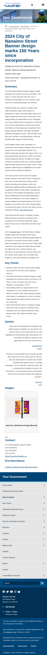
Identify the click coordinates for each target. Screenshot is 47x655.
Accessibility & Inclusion (11, 575)
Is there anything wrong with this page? (21, 467)
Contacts (6, 533)
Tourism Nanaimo (9, 557)
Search (37, 4)
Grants (5, 563)
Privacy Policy (22, 646)
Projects (5, 551)
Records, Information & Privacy (14, 521)
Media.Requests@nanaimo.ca (16, 456)
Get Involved (7, 485)
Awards (5, 569)
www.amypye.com (26, 210)
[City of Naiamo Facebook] (4, 592)
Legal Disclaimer (8, 646)
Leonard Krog (37, 346)
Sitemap (33, 646)
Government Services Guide (13, 491)
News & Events (25, 26)
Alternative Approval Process (13, 509)
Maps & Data (7, 545)
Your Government (17, 18)
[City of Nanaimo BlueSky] (19, 592)
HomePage (6, 26)
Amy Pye (38, 382)
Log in (32, 4)
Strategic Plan (15, 232)
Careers (5, 539)
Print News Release (15, 461)
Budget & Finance (9, 515)
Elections (6, 527)
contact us (9, 632)
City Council (7, 503)
